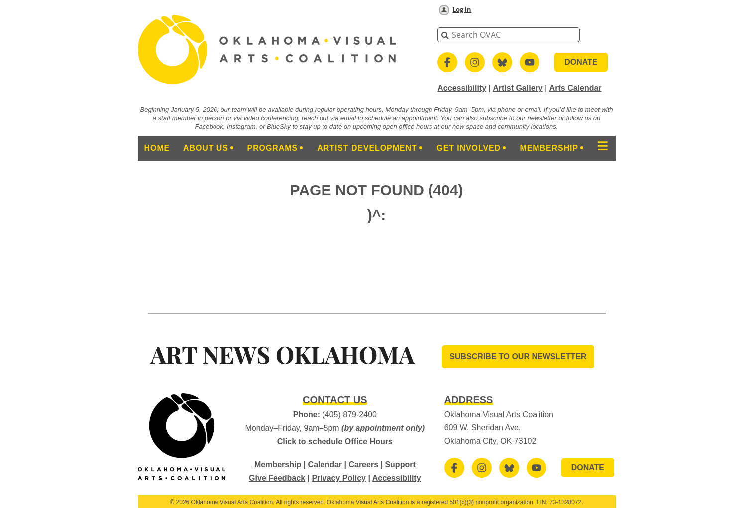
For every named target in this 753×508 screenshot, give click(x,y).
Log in (461, 9)
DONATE (580, 62)
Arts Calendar (575, 88)
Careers (363, 464)
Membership (277, 464)
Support (400, 464)
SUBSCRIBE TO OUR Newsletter (517, 356)
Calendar (325, 464)
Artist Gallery (517, 88)
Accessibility (461, 88)
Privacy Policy (339, 478)
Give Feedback (277, 478)
